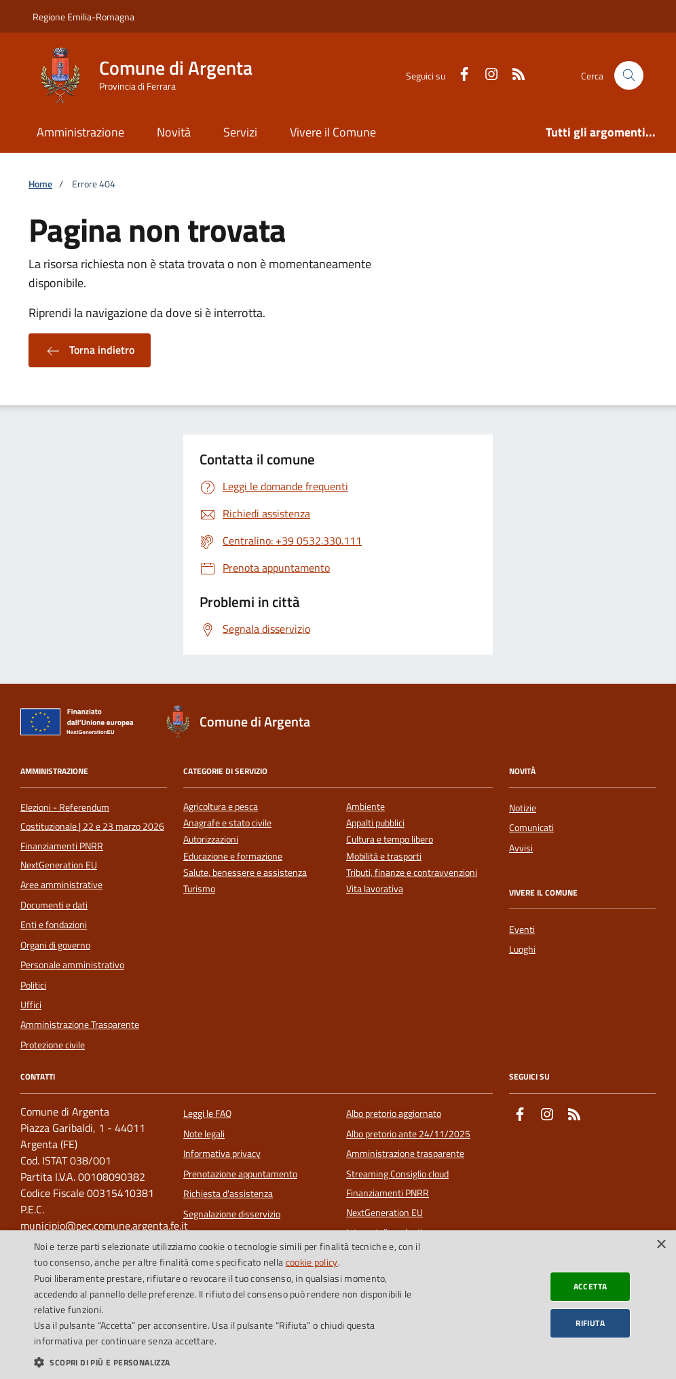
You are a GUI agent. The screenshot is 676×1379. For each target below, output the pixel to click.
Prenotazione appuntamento (240, 1173)
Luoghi (522, 949)
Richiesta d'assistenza (228, 1193)
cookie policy (312, 1262)
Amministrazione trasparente (405, 1153)
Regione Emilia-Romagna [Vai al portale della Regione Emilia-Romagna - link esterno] (83, 17)
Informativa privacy (222, 1153)
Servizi (240, 132)
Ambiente (365, 807)
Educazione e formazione (232, 856)
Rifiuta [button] (590, 1323)
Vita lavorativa (374, 889)
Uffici (30, 1004)
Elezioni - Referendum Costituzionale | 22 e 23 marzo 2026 (92, 817)
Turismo (199, 889)
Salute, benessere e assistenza (245, 873)
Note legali (204, 1133)
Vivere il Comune (333, 132)
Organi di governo (55, 945)
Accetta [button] (590, 1286)
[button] (229, 1362)
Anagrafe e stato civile (227, 823)
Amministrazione (80, 132)
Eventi (522, 929)
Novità (174, 132)
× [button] (661, 1245)
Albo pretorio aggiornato (393, 1113)
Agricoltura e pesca (220, 807)
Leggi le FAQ (207, 1113)
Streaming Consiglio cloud (397, 1173)
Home (40, 184)
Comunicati (531, 827)
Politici (33, 985)
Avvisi (521, 848)
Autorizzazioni (210, 839)
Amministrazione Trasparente (79, 1024)
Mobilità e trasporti (383, 856)
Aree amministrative (61, 884)
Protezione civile (52, 1044)
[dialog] (338, 1304)
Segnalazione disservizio (231, 1214)
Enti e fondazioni (53, 924)
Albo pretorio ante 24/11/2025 (408, 1133)
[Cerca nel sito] (628, 75)
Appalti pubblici (375, 823)
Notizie (522, 808)
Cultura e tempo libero (389, 839)
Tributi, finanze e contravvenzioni (411, 873)
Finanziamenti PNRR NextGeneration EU (61, 855)
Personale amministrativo (72, 964)
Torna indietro (89, 350)
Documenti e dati (54, 905)
